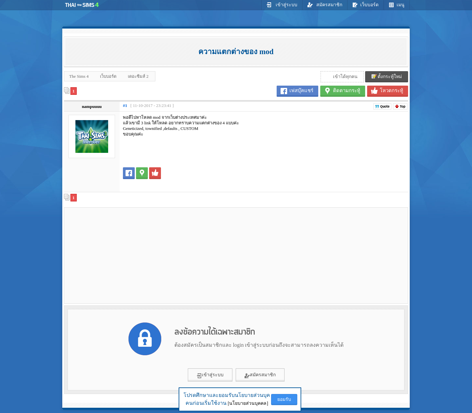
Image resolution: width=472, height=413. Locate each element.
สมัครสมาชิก (325, 4)
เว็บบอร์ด (365, 4)
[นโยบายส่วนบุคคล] (248, 403)
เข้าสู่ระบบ (281, 4)
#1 (125, 105)
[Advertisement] (122, 255)
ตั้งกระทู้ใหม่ (386, 76)
